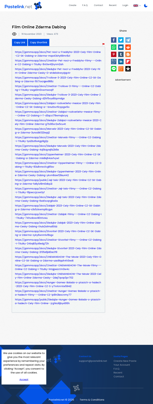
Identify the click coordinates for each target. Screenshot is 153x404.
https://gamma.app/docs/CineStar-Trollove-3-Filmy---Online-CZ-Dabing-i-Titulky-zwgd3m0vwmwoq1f (58, 88)
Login (125, 5)
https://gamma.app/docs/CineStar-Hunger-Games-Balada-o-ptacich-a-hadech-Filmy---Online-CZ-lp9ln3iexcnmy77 (58, 292)
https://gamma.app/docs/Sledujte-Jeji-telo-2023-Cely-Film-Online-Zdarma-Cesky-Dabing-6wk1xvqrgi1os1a (58, 199)
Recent (113, 5)
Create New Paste (125, 361)
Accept (23, 379)
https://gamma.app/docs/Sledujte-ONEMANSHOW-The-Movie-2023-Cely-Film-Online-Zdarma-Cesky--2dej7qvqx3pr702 (58, 275)
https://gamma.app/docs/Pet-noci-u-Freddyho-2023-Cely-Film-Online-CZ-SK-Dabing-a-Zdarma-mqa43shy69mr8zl (58, 54)
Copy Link (19, 42)
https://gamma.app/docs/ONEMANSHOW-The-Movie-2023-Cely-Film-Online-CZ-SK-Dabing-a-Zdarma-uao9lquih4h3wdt (58, 258)
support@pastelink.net (93, 361)
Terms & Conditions (92, 399)
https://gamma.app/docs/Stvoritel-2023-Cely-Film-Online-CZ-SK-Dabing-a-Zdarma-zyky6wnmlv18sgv (57, 233)
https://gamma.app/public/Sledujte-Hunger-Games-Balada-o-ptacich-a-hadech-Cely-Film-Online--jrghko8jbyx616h (58, 301)
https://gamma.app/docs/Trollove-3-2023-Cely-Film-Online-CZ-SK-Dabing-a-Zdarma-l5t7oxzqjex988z (58, 79)
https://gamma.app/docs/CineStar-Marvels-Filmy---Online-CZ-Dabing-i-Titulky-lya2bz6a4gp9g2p (58, 139)
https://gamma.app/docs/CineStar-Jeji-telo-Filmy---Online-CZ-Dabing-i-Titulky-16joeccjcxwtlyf (58, 190)
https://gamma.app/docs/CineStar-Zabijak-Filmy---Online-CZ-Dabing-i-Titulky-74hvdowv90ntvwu (58, 216)
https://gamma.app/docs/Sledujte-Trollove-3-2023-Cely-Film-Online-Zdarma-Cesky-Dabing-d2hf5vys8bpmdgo (58, 96)
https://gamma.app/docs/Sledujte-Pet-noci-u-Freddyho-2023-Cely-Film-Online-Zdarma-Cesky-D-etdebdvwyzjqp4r (57, 71)
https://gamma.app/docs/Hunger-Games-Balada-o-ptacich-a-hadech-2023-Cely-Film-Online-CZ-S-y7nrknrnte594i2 (58, 284)
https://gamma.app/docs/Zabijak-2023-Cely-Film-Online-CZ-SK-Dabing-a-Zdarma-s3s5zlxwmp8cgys (57, 207)
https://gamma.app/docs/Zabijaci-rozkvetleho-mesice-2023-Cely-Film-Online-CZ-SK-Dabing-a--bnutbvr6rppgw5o (57, 105)
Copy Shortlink (38, 42)
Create (72, 5)
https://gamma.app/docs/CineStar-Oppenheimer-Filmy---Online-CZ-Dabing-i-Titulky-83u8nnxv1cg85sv (58, 164)
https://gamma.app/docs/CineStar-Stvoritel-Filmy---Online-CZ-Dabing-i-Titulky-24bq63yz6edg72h (58, 241)
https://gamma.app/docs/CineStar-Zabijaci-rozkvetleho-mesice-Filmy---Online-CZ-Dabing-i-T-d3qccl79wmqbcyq (58, 113)
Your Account (122, 365)
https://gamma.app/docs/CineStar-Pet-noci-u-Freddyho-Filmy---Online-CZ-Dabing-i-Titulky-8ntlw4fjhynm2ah (58, 62)
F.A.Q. (85, 5)
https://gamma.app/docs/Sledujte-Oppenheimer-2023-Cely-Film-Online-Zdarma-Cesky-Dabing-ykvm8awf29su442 (58, 173)
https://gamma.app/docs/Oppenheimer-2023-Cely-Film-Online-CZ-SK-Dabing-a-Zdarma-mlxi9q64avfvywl (57, 156)
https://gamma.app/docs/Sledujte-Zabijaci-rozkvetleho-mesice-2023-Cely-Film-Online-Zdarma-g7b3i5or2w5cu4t (58, 122)
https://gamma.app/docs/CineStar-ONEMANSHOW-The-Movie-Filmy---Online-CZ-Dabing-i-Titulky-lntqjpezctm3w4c (58, 267)
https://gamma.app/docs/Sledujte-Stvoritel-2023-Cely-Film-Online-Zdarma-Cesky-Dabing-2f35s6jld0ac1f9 (58, 250)
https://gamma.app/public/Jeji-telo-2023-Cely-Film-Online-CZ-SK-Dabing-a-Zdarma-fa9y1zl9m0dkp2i (58, 182)
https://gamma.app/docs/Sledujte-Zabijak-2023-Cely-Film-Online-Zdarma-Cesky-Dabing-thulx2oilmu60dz (58, 224)
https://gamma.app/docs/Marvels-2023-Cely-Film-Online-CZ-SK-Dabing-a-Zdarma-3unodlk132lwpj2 (58, 130)
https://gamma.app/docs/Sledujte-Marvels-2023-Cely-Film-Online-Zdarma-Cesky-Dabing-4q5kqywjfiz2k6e (58, 147)
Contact (98, 5)
